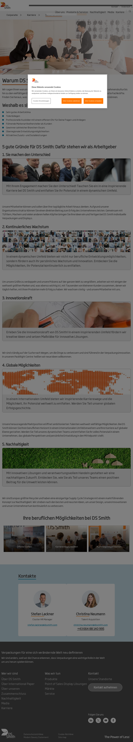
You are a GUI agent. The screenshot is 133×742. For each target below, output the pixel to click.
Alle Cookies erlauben (93, 101)
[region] (67, 91)
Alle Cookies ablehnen (71, 101)
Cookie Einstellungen (41, 101)
